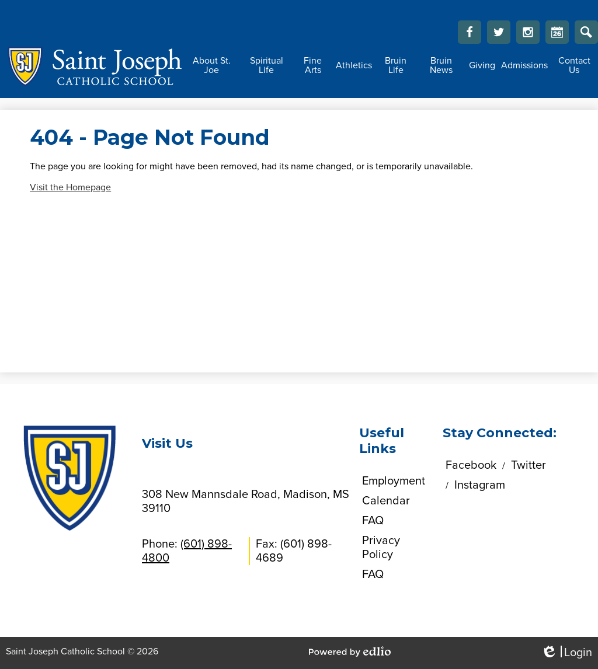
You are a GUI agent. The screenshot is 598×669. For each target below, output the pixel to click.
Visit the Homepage (70, 187)
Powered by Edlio (350, 651)
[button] (211, 65)
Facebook (469, 35)
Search (586, 35)
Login (566, 653)
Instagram (528, 35)
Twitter (498, 35)
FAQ (373, 521)
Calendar (557, 35)
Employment (393, 481)
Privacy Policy (381, 548)
